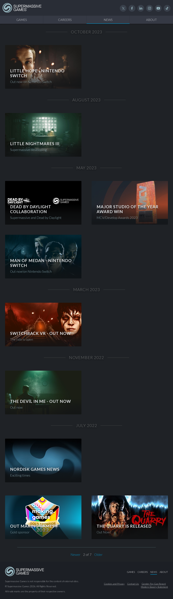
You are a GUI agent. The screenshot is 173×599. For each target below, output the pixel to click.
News (108, 20)
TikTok (167, 8)
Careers (65, 20)
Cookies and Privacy (114, 584)
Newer (75, 554)
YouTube (158, 8)
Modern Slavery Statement (154, 587)
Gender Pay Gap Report (154, 584)
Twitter (123, 8)
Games (21, 20)
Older (98, 554)
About (151, 20)
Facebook (132, 8)
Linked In (140, 8)
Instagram (149, 8)
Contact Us (133, 584)
